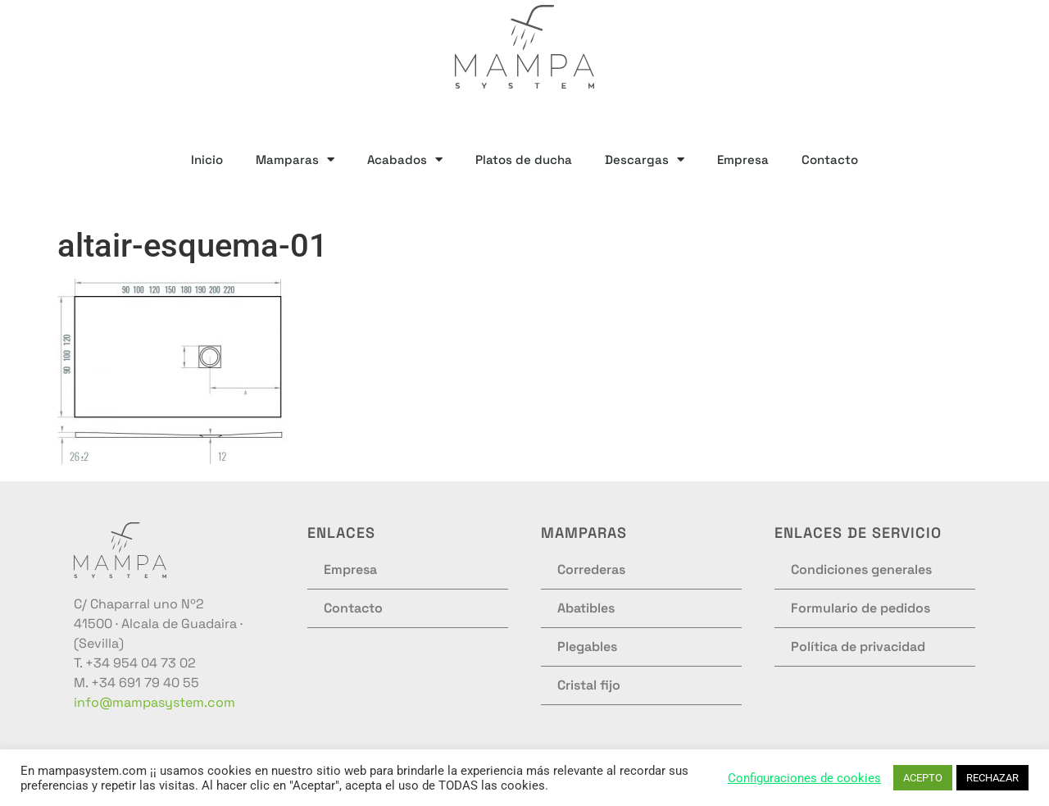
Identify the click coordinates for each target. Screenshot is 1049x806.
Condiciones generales (861, 569)
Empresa (743, 159)
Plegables (587, 646)
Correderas (591, 569)
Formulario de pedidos (860, 608)
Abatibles (586, 608)
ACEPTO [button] (922, 778)
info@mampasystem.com (154, 702)
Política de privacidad (858, 646)
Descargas (644, 159)
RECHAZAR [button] (992, 778)
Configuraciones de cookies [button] (804, 778)
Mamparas (295, 159)
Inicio (207, 159)
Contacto (830, 159)
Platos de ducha (523, 159)
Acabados (405, 159)
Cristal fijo (588, 685)
